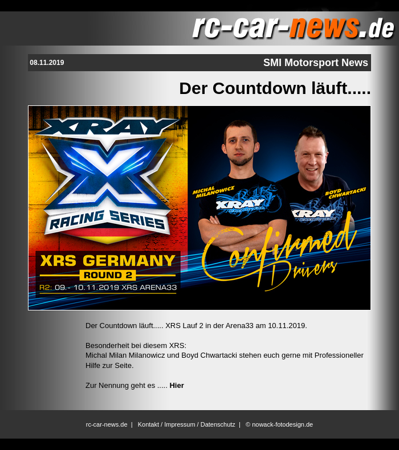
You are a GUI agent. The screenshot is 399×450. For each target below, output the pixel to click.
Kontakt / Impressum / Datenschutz (186, 424)
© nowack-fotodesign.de (279, 424)
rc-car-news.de (107, 424)
